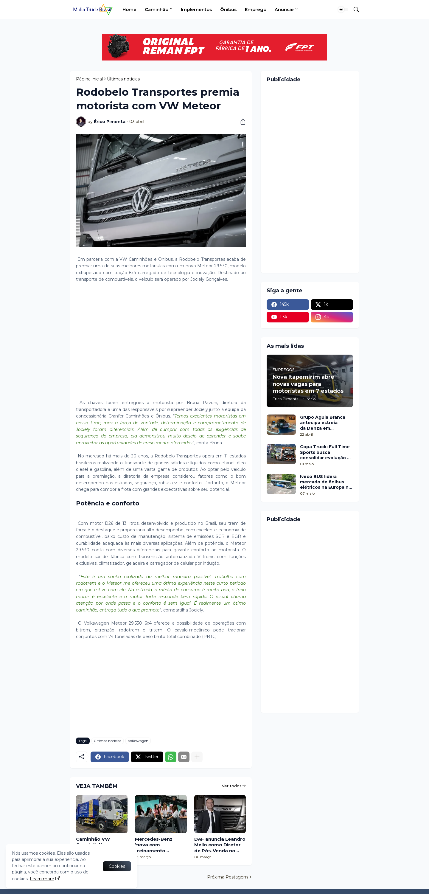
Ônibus (228, 9)
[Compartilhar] (241, 122)
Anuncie (284, 9)
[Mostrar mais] (197, 757)
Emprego (255, 9)
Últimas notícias (123, 79)
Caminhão (156, 9)
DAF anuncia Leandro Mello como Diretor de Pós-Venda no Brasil (219, 845)
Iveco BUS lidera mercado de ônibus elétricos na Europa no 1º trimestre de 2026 (326, 482)
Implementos (196, 9)
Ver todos (232, 785)
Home (129, 9)
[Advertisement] (161, 344)
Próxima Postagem (227, 877)
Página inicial (89, 79)
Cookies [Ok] (117, 866)
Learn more (42, 878)
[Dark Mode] (343, 9)
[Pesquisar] (354, 9)
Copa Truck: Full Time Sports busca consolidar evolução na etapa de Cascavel (326, 452)
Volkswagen (138, 740)
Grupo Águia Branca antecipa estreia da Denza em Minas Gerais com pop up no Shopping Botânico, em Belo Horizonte (324, 423)
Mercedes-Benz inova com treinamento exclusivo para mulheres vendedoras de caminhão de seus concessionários (157, 845)
